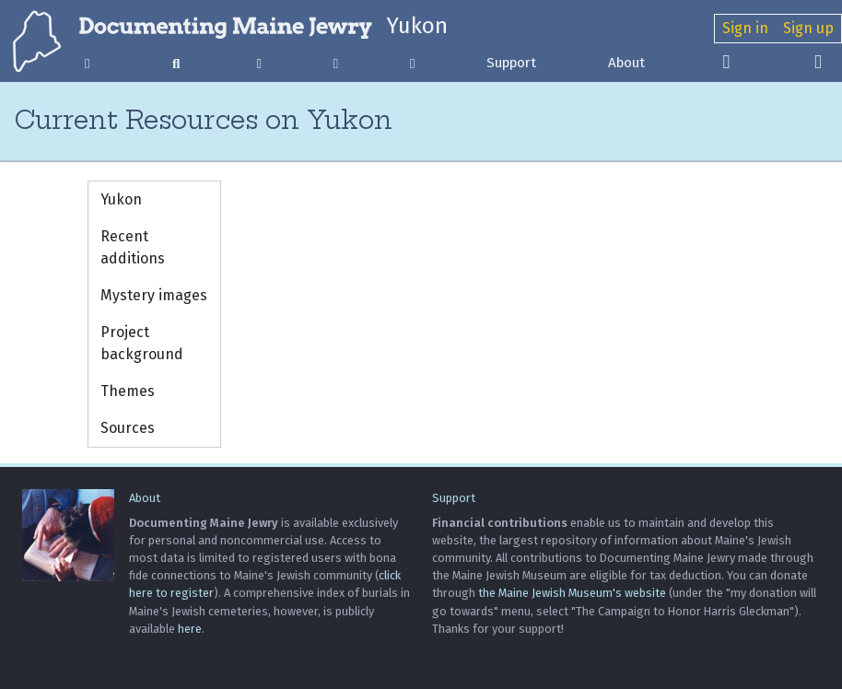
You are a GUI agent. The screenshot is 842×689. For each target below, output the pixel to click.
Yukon (417, 26)
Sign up (808, 28)
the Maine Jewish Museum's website (572, 593)
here (190, 629)
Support (511, 62)
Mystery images (153, 295)
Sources (127, 428)
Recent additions (132, 247)
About (626, 62)
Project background (141, 343)
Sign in (745, 28)
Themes (127, 391)
